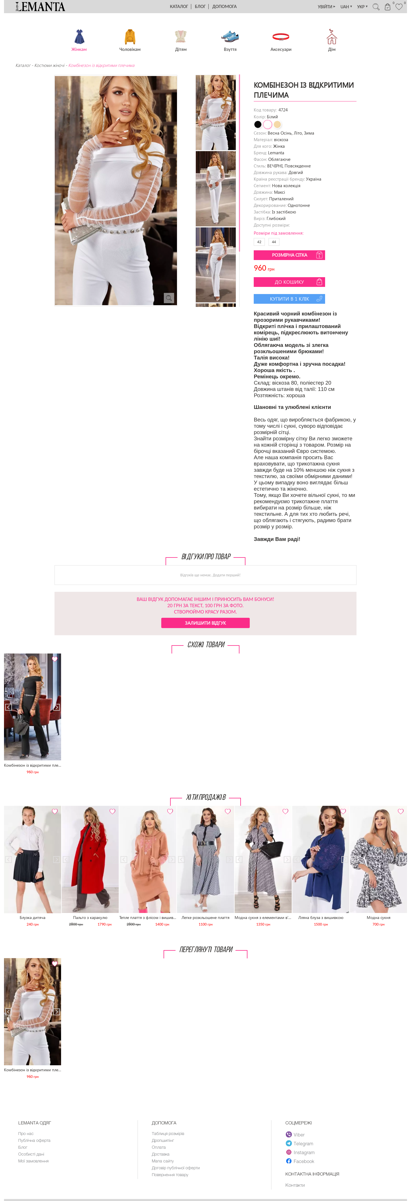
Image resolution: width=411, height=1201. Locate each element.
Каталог (179, 6)
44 (274, 241)
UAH (340, 6)
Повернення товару (171, 1176)
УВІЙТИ (318, 6)
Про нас (26, 1133)
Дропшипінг (163, 1140)
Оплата (159, 1147)
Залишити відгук (205, 623)
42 (259, 241)
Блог (200, 6)
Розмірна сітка (298, 254)
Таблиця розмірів (168, 1133)
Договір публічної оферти (176, 1169)
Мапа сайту (163, 1162)
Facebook (300, 1161)
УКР (358, 6)
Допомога (224, 6)
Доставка (161, 1155)
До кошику (299, 281)
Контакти (295, 1185)
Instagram (300, 1152)
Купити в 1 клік (297, 298)
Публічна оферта (34, 1140)
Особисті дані (31, 1155)
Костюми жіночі (49, 65)
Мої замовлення (33, 1162)
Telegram (300, 1143)
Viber (295, 1134)
